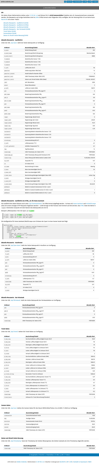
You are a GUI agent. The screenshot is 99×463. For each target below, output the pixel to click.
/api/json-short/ (16, 245)
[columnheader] (13, 47)
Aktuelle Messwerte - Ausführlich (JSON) (15, 23)
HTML (82, 202)
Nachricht (4, 19)
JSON (37, 17)
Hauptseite (33, 451)
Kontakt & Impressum (80, 458)
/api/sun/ (14, 405)
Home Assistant (78, 200)
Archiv (41, 451)
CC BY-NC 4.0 (34, 15)
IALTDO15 (62, 458)
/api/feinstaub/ (16, 299)
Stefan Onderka (22, 458)
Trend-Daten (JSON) (9, 31)
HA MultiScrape (91, 200)
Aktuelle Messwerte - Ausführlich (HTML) (16, 25)
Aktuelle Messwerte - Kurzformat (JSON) (15, 27)
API (61, 451)
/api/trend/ (14, 330)
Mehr (90, 458)
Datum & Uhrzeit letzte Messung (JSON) (15, 35)
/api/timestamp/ (16, 437)
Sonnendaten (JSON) (9, 33)
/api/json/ (14, 43)
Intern (67, 451)
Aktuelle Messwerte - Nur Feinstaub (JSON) (16, 29)
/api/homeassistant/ (35, 200)
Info (57, 451)
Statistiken (49, 451)
